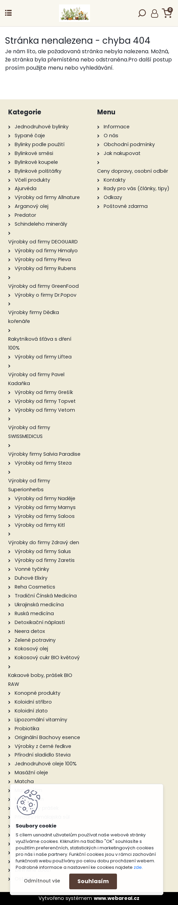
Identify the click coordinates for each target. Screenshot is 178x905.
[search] (142, 15)
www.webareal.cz (116, 898)
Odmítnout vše (42, 881)
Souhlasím (93, 881)
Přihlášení (154, 13)
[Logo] (75, 13)
